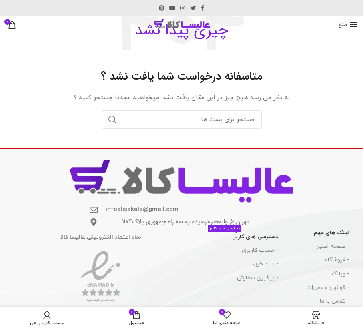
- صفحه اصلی (333, 246)
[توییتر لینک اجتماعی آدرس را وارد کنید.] (193, 8)
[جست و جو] (182, 119)
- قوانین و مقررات (327, 287)
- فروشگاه (337, 260)
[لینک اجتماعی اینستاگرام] (183, 8)
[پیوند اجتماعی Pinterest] (161, 8)
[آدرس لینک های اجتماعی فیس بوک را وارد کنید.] (202, 8)
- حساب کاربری (260, 250)
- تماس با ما (334, 301)
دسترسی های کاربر (243, 235)
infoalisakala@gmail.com (142, 209)
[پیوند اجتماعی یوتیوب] (172, 8)
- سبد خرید (264, 264)
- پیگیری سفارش (257, 278)
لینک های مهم (331, 233)
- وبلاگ (340, 274)
